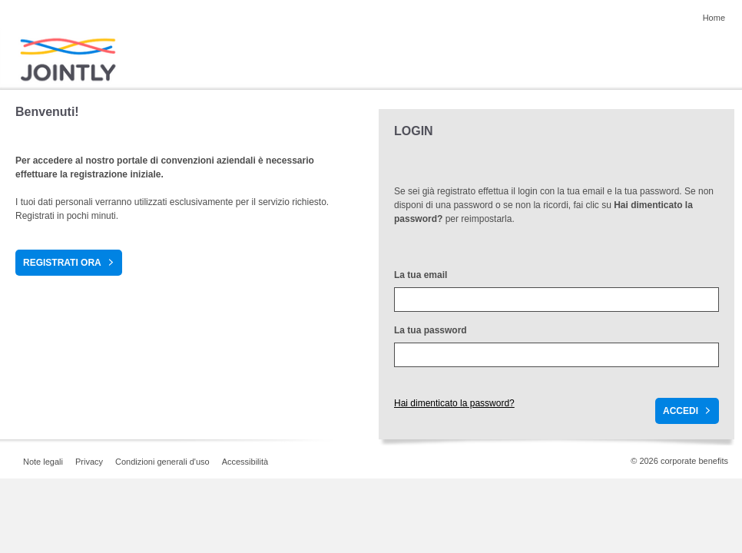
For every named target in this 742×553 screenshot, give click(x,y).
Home (714, 17)
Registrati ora (62, 262)
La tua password (430, 330)
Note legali (43, 461)
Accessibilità (245, 461)
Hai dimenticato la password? (454, 403)
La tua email (420, 275)
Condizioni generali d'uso (162, 461)
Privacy (89, 461)
